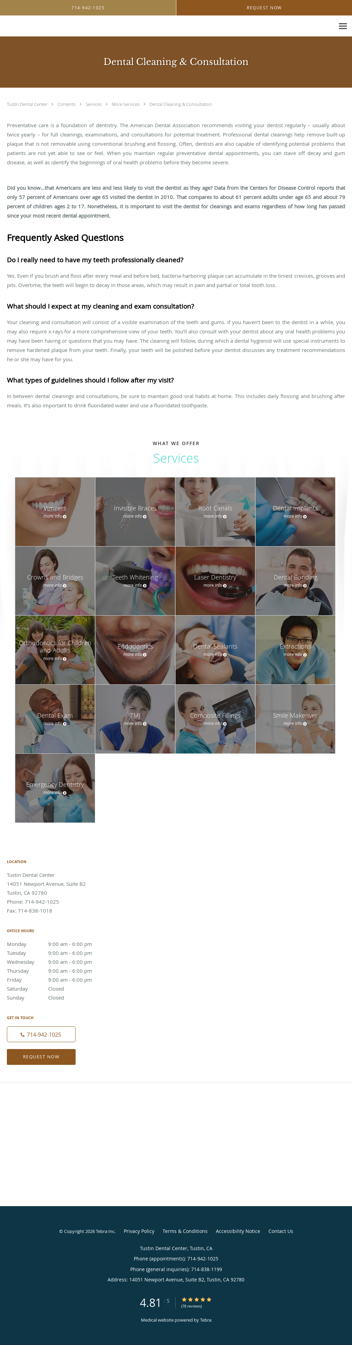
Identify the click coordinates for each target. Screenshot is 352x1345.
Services (94, 104)
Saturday (57, 988)
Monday (57, 943)
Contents (67, 104)
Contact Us (280, 1231)
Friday (57, 979)
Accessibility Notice (238, 1231)
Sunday (57, 997)
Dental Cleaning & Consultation (181, 104)
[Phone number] (41, 1034)
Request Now (41, 1057)
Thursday (57, 970)
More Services (126, 104)
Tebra (205, 1320)
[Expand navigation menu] (343, 26)
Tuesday (57, 952)
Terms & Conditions (185, 1231)
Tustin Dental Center (27, 104)
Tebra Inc (105, 1231)
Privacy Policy (139, 1231)
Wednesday (57, 961)
